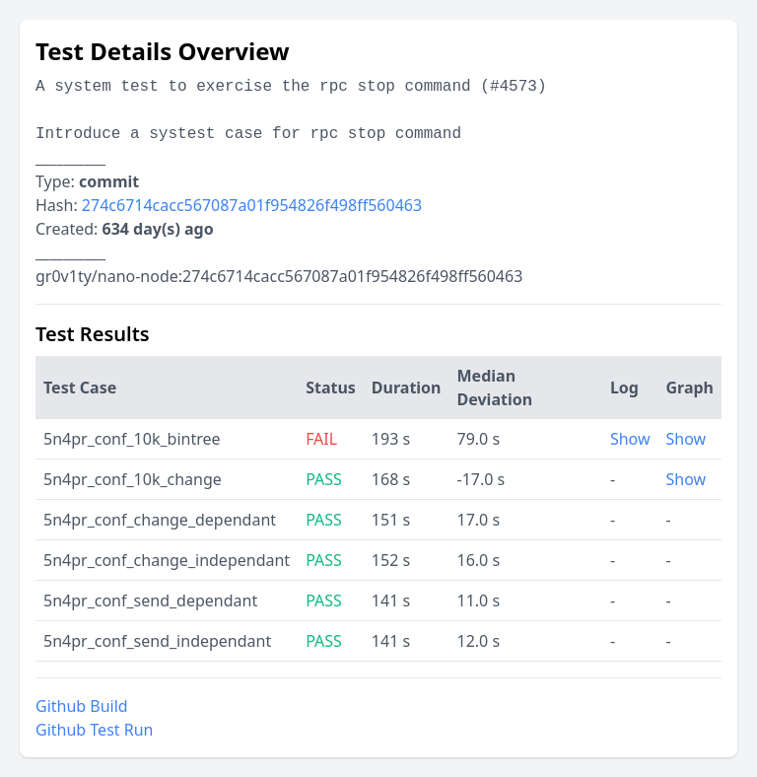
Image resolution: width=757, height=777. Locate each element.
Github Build (81, 706)
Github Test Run (94, 730)
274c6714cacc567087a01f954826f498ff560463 (252, 205)
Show (630, 439)
